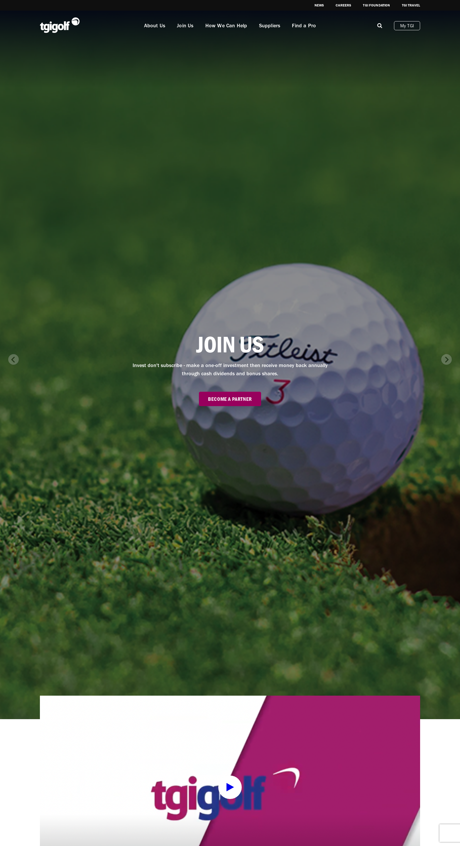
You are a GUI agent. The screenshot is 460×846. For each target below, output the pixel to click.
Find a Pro (304, 25)
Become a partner (230, 399)
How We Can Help (226, 25)
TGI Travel (411, 5)
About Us (154, 25)
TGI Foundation (376, 5)
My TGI (407, 25)
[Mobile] (379, 26)
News (319, 5)
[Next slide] (446, 359)
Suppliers (269, 25)
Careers (343, 5)
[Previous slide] (13, 359)
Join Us (185, 25)
